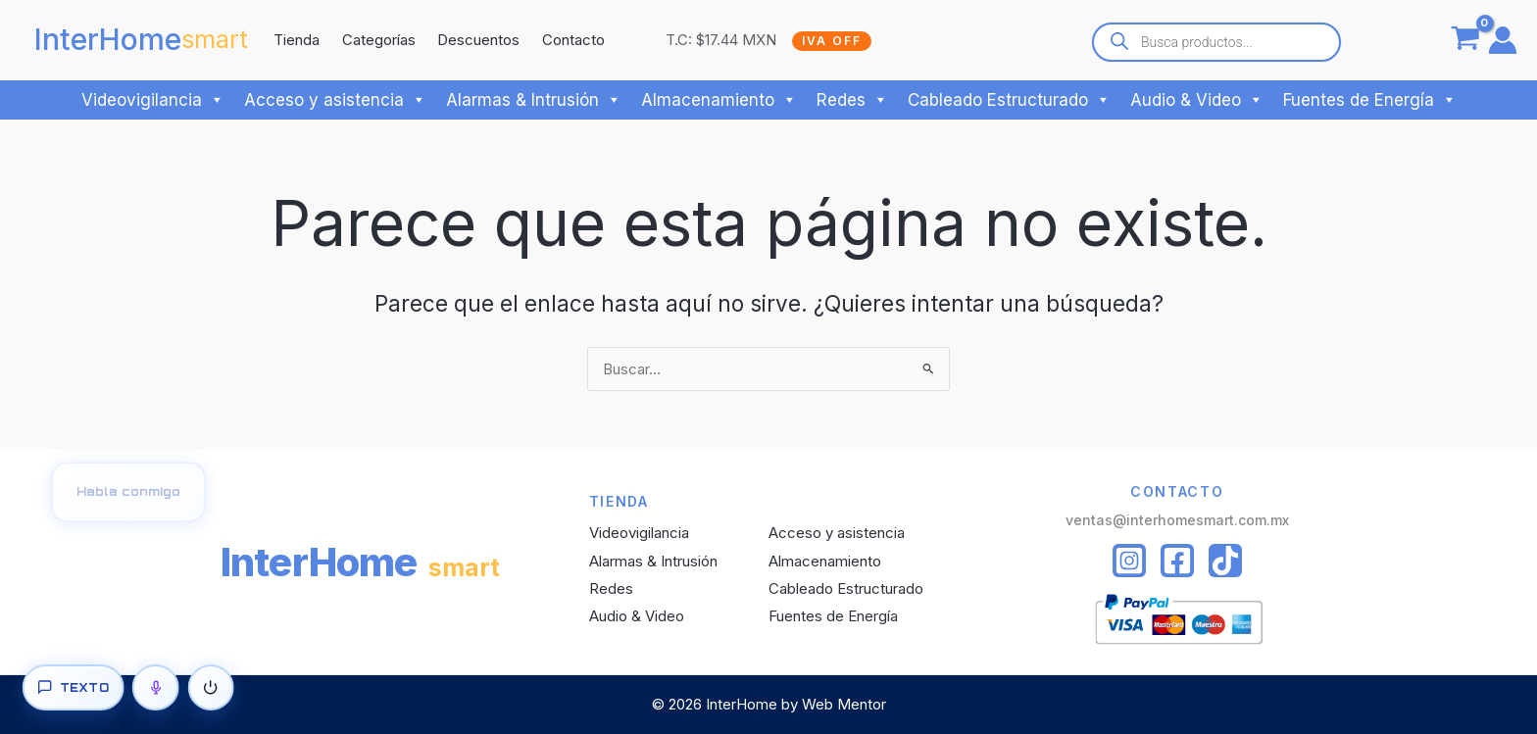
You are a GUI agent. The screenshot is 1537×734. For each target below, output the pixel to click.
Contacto (573, 39)
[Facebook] (1177, 560)
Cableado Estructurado (1009, 100)
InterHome (107, 39)
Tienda (296, 39)
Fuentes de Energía (1370, 100)
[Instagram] (1129, 560)
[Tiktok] (1225, 560)
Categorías (379, 39)
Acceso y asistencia (335, 100)
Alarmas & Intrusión (533, 100)
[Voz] (155, 687)
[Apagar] (210, 687)
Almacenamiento (719, 100)
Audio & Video (1197, 100)
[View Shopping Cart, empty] (1465, 40)
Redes (852, 100)
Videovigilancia (152, 100)
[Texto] (73, 687)
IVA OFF (832, 40)
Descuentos (478, 39)
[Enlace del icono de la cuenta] (1502, 40)
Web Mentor (844, 704)
